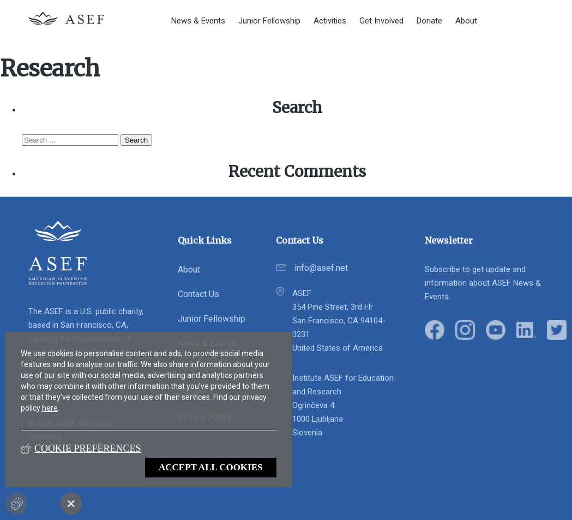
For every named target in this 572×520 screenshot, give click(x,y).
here (50, 408)
